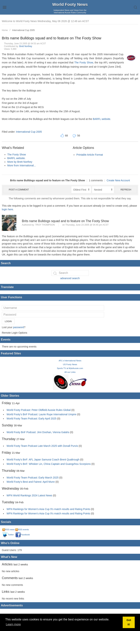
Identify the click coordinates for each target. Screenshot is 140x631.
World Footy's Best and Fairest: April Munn (31, 481)
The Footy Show (83, 62)
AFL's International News (70, 361)
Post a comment (19, 189)
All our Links (70, 372)
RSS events (22, 529)
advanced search (70, 278)
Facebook (22, 535)
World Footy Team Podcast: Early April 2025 (31, 418)
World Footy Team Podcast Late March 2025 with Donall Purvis (42, 445)
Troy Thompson (45, 225)
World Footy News (70, 4)
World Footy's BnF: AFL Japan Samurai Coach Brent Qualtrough (43, 459)
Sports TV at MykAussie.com (70, 368)
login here (7, 209)
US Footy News (70, 364)
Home (5, 30)
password (18, 327)
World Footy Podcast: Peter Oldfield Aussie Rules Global (39, 410)
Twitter (8, 535)
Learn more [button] (13, 624)
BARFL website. (102, 119)
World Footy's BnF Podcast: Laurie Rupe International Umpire (41, 414)
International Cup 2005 (23, 30)
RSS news (8, 529)
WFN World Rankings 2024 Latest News (29, 495)
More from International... (21, 165)
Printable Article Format (89, 154)
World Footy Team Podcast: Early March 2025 (33, 477)
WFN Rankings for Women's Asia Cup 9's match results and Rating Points (49, 509)
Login (8, 321)
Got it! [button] (129, 622)
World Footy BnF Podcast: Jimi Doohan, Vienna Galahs (38, 432)
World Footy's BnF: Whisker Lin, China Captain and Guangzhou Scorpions (49, 463)
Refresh (125, 189)
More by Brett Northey (19, 161)
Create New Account (118, 180)
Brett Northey (25, 46)
